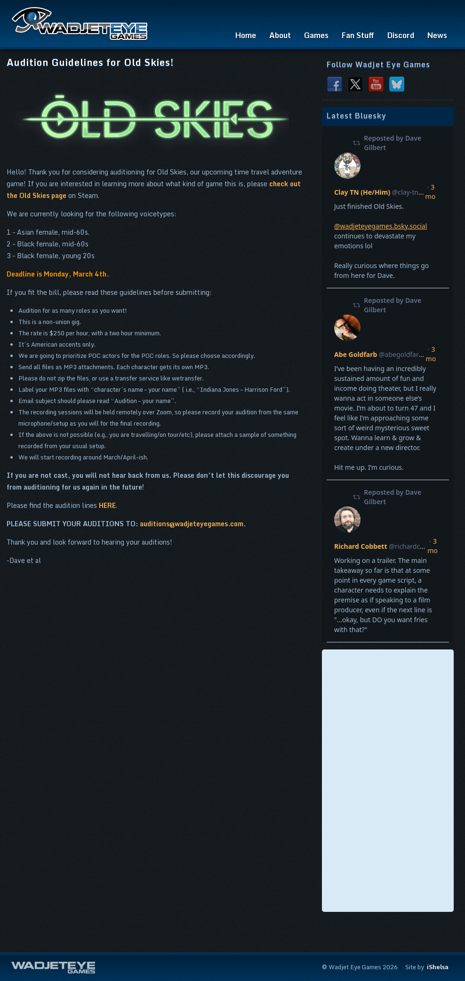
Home (245, 35)
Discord (400, 35)
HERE (107, 505)
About (280, 35)
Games (316, 35)
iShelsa (438, 967)
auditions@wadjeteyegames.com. (193, 523)
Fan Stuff (358, 35)
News (437, 35)
